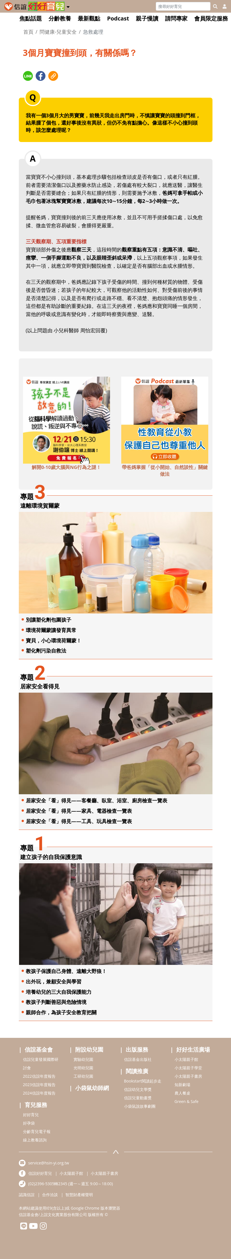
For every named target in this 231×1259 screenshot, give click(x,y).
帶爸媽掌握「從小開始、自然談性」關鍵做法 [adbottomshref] (165, 470)
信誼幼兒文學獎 (138, 1089)
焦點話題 (30, 18)
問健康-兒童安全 (58, 31)
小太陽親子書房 (188, 1076)
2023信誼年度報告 (39, 1084)
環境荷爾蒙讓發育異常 (51, 630)
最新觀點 (89, 18)
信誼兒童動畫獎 (138, 1097)
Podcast (118, 18)
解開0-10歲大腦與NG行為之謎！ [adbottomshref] (66, 467)
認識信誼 (27, 1194)
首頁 (28, 31)
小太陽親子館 (186, 1059)
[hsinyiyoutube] (33, 1227)
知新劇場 (182, 1084)
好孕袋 (29, 1123)
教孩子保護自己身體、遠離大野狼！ (66, 971)
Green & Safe (187, 1101)
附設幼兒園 (89, 1049)
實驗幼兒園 (83, 1059)
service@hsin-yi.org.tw (48, 1163)
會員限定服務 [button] (211, 18)
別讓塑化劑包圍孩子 (48, 619)
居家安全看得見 (40, 686)
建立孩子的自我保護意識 (51, 857)
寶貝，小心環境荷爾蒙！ (53, 640)
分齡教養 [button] (60, 18)
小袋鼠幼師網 (92, 1088)
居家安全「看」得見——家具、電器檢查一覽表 (79, 810)
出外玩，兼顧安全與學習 (53, 981)
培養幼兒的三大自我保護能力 (59, 991)
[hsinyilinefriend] (24, 1227)
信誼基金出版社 (138, 1059)
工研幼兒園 (83, 1076)
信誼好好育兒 (40, 1173)
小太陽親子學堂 (188, 1067)
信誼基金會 (39, 1049)
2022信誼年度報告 (39, 1076)
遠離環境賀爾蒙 (40, 505)
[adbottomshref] (66, 419)
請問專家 (176, 18)
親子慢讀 (147, 18)
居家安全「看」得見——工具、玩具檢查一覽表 (79, 821)
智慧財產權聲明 (79, 1194)
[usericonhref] (222, 6)
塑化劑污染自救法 (46, 650)
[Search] (183, 6)
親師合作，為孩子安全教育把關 (61, 1012)
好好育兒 (31, 1114)
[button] (68, 6)
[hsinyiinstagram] (43, 1227)
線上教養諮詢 (35, 1140)
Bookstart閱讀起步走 (142, 1081)
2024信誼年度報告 (39, 1093)
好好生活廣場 (193, 1049)
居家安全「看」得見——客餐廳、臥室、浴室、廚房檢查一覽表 (96, 800)
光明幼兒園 (83, 1067)
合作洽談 (50, 1194)
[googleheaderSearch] (215, 6)
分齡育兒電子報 (37, 1131)
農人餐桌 (182, 1093)
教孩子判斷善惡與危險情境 (56, 1002)
